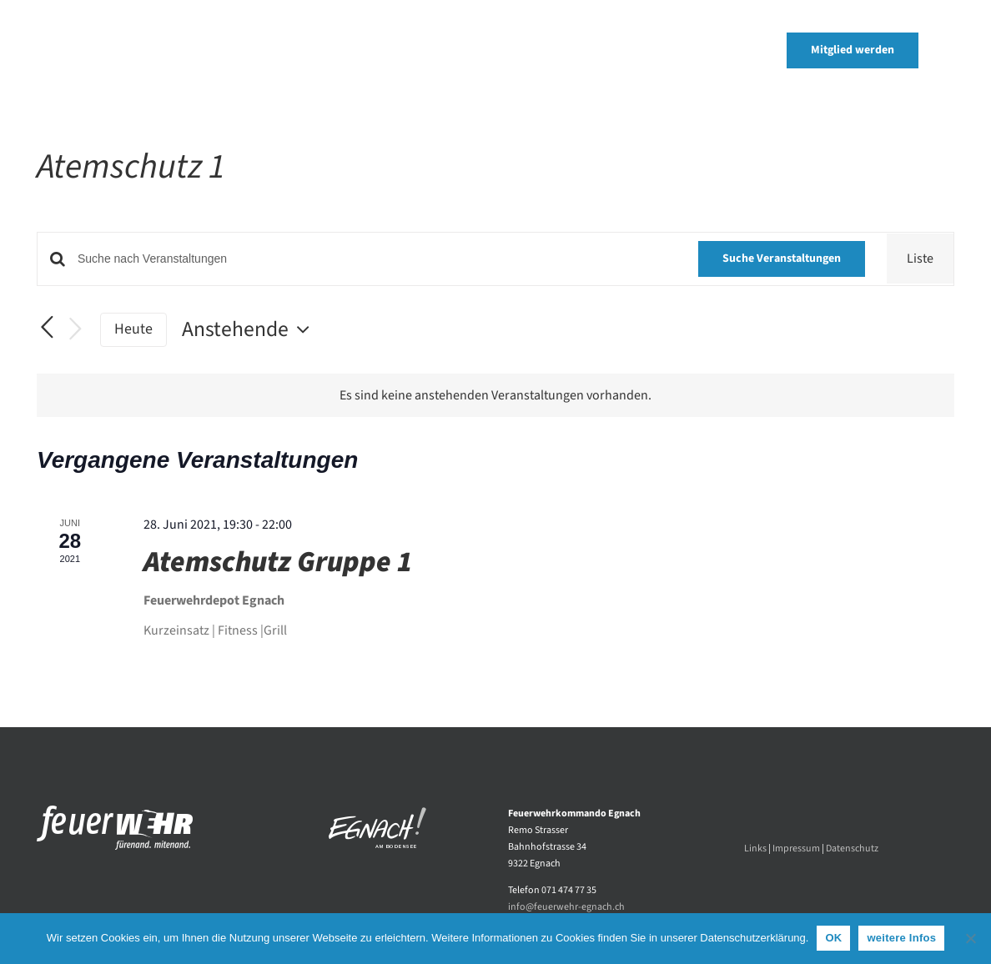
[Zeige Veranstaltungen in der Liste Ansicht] (920, 258)
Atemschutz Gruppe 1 (277, 562)
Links (755, 848)
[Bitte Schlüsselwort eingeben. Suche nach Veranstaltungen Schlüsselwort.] (377, 259)
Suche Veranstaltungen (781, 258)
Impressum (796, 848)
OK (833, 937)
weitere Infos (901, 937)
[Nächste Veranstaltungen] (75, 330)
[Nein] (970, 938)
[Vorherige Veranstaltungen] (47, 329)
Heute (133, 329)
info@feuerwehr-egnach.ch (566, 907)
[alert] (495, 395)
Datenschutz (852, 848)
